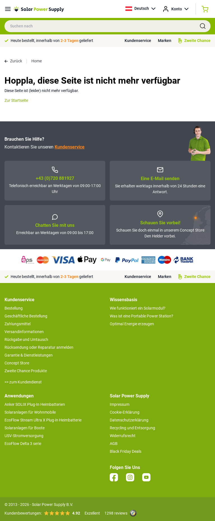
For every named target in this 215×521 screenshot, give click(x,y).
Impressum (119, 404)
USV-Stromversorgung (23, 435)
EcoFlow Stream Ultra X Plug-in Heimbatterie (42, 420)
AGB (114, 443)
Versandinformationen (24, 331)
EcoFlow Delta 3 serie (22, 443)
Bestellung (13, 308)
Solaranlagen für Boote (24, 428)
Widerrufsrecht (122, 435)
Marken (164, 40)
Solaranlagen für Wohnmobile (30, 412)
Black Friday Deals (125, 451)
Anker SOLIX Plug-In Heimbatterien (34, 404)
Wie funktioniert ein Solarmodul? (137, 308)
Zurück (13, 61)
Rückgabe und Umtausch (26, 339)
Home (36, 61)
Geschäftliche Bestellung (25, 316)
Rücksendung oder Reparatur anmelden (38, 347)
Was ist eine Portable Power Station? (141, 316)
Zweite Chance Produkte (25, 371)
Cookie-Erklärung (124, 412)
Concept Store (16, 363)
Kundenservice (138, 40)
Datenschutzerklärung (129, 420)
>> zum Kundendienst (23, 382)
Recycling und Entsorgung (132, 428)
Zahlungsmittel (17, 324)
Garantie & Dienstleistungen (28, 355)
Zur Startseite (16, 100)
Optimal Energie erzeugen (132, 324)
